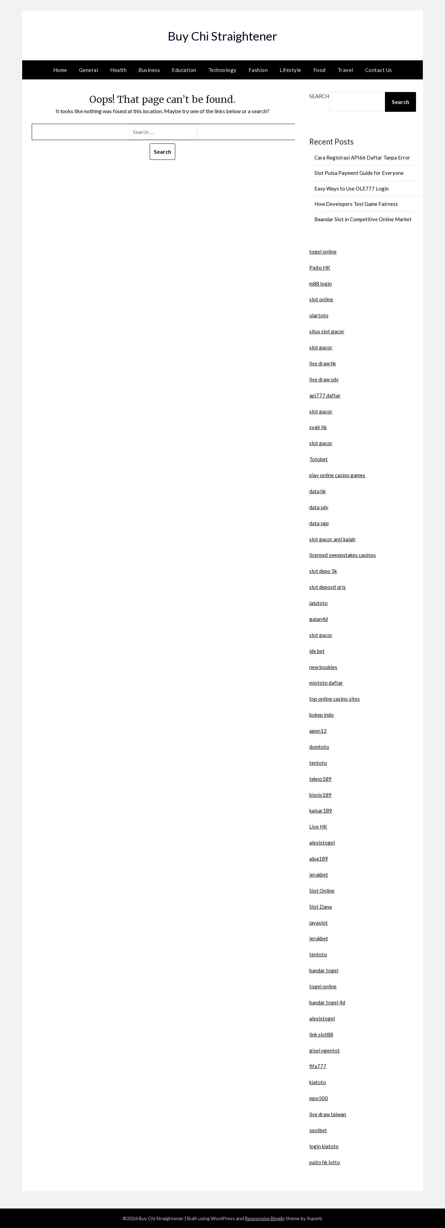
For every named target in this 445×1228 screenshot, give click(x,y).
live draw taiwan (327, 1114)
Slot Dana (320, 907)
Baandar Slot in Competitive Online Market (363, 219)
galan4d (318, 619)
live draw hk (322, 363)
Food (319, 70)
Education (184, 70)
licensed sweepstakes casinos (342, 555)
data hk (317, 491)
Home (60, 70)
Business (149, 70)
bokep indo (321, 715)
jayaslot (318, 923)
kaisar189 (320, 810)
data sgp (319, 523)
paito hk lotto (324, 1162)
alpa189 (318, 858)
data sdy (318, 507)
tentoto (318, 763)
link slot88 (321, 1034)
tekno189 (320, 779)
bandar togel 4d (327, 1002)
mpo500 (318, 1098)
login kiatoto (324, 1146)
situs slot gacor (326, 331)
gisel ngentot (324, 1050)
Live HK (318, 826)
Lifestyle (290, 70)
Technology (222, 70)
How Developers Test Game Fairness (356, 204)
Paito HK (319, 267)
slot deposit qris (327, 587)
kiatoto (317, 1082)
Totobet (318, 459)
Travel (345, 70)
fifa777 (317, 1066)
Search (319, 96)
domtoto (319, 747)
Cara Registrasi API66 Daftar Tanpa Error (362, 157)
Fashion (258, 70)
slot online (321, 299)
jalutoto (318, 603)
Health (118, 70)
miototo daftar (326, 683)
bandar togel (323, 970)
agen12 (318, 731)
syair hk (318, 427)
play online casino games (337, 475)
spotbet (318, 1130)
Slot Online (322, 891)
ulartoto (318, 315)
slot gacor (320, 347)
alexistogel (322, 842)
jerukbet (318, 874)
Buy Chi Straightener (223, 34)
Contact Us (378, 70)
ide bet (317, 651)
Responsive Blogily (265, 1218)
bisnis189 (320, 795)
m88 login (320, 284)
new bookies (323, 667)
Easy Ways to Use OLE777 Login (351, 188)
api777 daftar (325, 395)
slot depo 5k (323, 571)
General (89, 70)
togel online (323, 251)
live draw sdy (324, 379)
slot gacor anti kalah (332, 539)
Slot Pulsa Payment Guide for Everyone (359, 173)
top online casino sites (334, 699)
